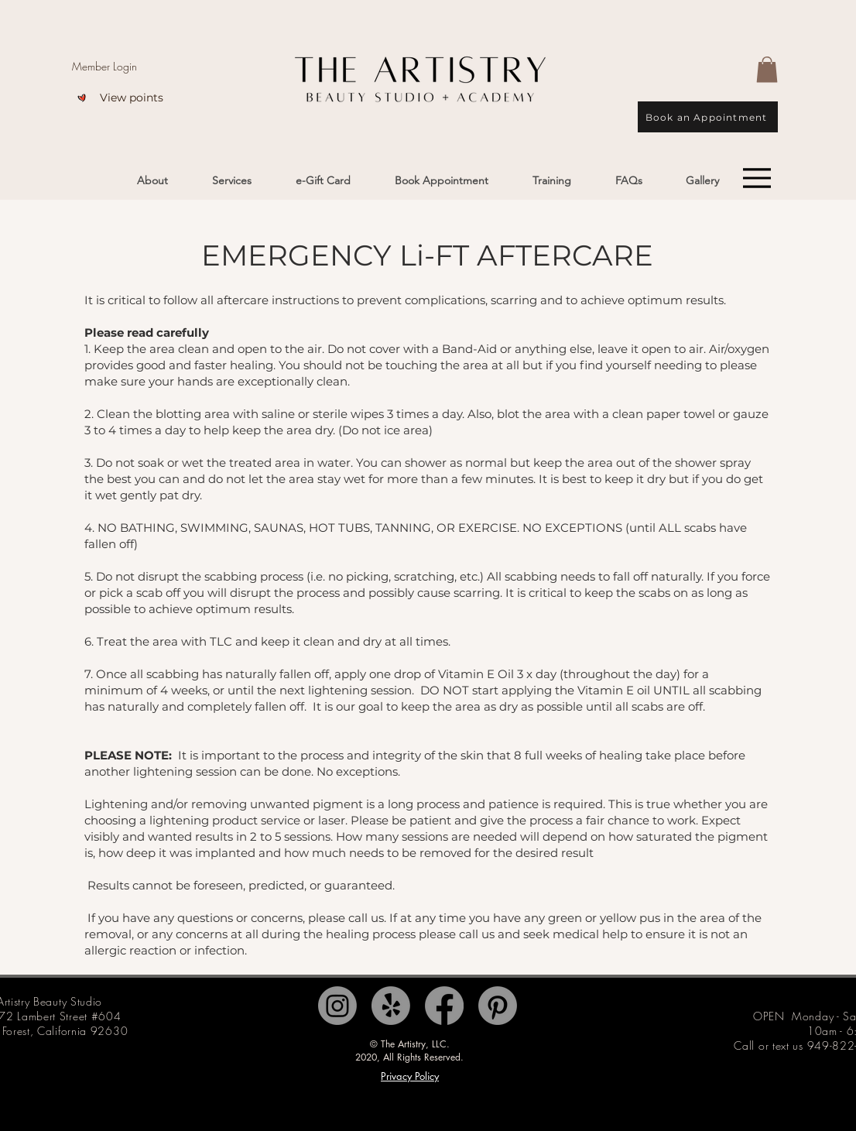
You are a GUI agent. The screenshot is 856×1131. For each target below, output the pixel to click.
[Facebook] (444, 1005)
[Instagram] (337, 1005)
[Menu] (757, 178)
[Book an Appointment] (708, 116)
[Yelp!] (391, 1005)
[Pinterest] (497, 1005)
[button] (767, 69)
